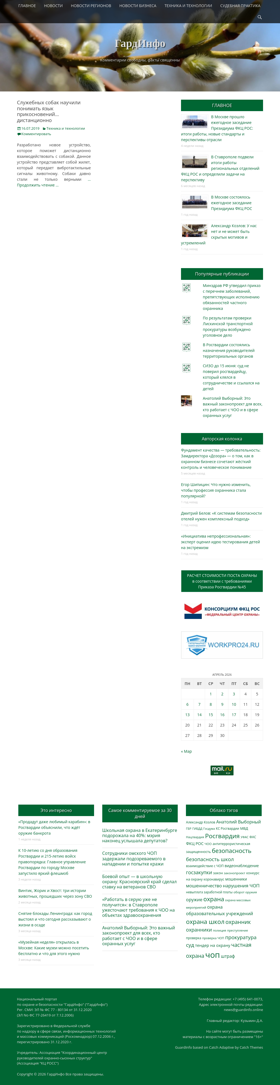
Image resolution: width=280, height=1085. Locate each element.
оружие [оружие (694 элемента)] (194, 899)
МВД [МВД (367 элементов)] (244, 828)
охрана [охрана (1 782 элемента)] (213, 899)
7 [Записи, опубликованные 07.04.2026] (199, 704)
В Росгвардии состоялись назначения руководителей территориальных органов (229, 350)
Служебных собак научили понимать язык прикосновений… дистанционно (49, 111)
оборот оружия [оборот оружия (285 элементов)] (245, 892)
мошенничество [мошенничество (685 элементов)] (204, 885)
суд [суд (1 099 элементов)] (190, 944)
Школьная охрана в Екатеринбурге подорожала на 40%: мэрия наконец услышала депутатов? (139, 835)
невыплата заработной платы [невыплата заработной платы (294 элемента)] (209, 892)
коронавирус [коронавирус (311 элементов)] (214, 879)
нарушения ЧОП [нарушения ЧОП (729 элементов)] (241, 885)
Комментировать (36, 133)
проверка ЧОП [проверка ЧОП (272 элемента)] (213, 938)
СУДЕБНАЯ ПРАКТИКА (240, 5)
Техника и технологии (65, 128)
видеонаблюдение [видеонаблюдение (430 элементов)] (241, 865)
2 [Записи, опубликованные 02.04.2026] (222, 693)
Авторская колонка (222, 439)
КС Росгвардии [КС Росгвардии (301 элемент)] (227, 828)
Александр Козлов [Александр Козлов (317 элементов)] (200, 822)
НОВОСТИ (53, 5)
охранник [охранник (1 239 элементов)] (238, 922)
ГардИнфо (140, 43)
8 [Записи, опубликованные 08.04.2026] (211, 704)
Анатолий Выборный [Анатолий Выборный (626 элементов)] (238, 822)
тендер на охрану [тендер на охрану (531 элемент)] (212, 945)
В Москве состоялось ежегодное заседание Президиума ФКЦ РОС (231, 202)
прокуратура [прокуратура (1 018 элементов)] (240, 937)
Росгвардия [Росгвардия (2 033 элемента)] (222, 836)
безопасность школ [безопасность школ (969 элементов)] (210, 859)
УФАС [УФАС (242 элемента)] (245, 837)
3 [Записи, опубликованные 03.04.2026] (234, 693)
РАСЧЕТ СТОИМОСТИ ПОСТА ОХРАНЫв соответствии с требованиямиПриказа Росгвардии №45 (222, 581)
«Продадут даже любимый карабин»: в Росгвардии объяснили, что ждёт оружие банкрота (54, 827)
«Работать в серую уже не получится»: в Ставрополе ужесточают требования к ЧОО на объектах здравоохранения (138, 907)
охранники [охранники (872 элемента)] (199, 929)
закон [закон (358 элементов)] (218, 872)
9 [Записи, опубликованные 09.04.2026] (222, 704)
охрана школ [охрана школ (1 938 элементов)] (205, 921)
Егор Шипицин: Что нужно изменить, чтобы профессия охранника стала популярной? (216, 490)
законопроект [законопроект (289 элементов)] (234, 873)
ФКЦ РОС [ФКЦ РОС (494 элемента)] (194, 843)
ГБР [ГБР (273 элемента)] (188, 828)
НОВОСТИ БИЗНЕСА (137, 5)
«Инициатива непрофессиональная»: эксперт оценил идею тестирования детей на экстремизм (220, 541)
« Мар (186, 751)
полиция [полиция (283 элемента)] (219, 930)
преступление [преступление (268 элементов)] (237, 930)
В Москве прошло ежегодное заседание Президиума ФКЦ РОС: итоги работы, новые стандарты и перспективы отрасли (217, 128)
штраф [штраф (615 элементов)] (228, 956)
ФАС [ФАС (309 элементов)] (252, 837)
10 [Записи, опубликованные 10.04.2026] (234, 704)
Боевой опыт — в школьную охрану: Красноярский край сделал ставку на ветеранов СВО (139, 881)
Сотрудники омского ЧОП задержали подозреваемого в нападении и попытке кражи (134, 858)
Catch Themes (251, 1047)
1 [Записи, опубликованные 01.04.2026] (211, 693)
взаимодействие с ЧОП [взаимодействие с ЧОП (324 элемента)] (205, 866)
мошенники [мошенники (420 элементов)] (236, 879)
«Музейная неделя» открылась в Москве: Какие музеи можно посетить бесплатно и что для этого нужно (53, 947)
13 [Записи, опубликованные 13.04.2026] (187, 714)
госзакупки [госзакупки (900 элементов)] (199, 872)
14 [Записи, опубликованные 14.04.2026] (199, 714)
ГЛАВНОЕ (27, 5)
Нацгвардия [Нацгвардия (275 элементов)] (195, 837)
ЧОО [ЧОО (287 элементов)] (208, 844)
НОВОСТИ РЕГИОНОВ (91, 5)
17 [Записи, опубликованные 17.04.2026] (234, 714)
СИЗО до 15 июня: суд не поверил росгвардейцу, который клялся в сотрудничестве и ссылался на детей (231, 377)
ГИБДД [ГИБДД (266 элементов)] (197, 828)
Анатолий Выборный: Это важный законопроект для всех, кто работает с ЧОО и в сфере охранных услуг (138, 936)
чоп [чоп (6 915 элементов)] (212, 954)
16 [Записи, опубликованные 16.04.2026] (222, 714)
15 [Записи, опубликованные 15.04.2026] (211, 714)
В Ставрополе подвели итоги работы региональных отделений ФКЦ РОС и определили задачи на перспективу (220, 168)
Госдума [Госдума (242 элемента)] (209, 829)
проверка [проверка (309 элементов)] (193, 938)
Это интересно (56, 810)
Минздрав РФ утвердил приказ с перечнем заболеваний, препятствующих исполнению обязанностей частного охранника (232, 297)
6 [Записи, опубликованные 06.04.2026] (187, 704)
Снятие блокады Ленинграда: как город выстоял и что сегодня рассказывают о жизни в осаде (55, 919)
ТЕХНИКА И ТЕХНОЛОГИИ (188, 5)
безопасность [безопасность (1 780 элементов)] (232, 851)
